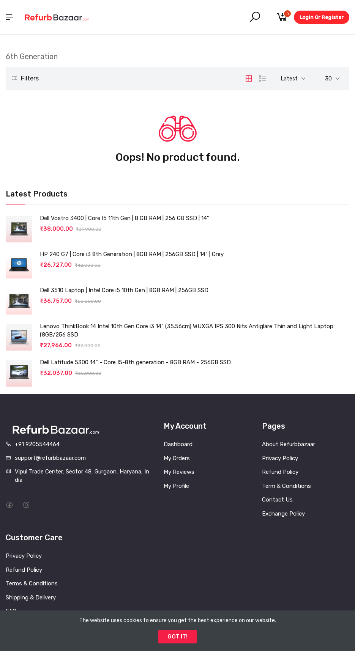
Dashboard (178, 444)
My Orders (177, 458)
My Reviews (179, 472)
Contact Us (277, 499)
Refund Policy (280, 472)
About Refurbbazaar (288, 444)
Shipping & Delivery (31, 597)
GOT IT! (177, 636)
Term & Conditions (286, 486)
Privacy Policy (280, 458)
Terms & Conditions (32, 583)
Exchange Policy (283, 513)
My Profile (176, 486)
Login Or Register (322, 17)
